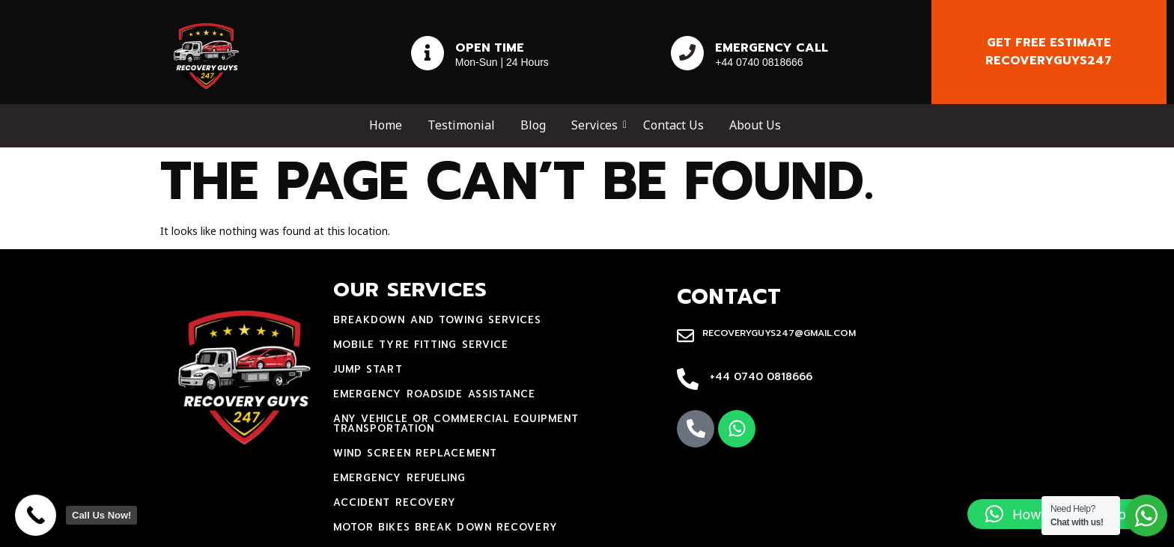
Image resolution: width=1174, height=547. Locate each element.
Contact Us (673, 125)
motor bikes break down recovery (445, 527)
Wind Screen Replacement (415, 453)
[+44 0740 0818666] (688, 380)
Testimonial (461, 125)
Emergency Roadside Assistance (434, 394)
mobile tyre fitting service (421, 344)
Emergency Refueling (399, 478)
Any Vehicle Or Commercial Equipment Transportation (456, 424)
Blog (533, 125)
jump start (368, 369)
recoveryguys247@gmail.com (779, 333)
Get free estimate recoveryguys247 (1048, 52)
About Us (755, 125)
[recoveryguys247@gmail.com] (685, 336)
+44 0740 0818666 (761, 377)
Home (385, 125)
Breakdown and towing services (437, 320)
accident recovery (395, 502)
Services (597, 125)
